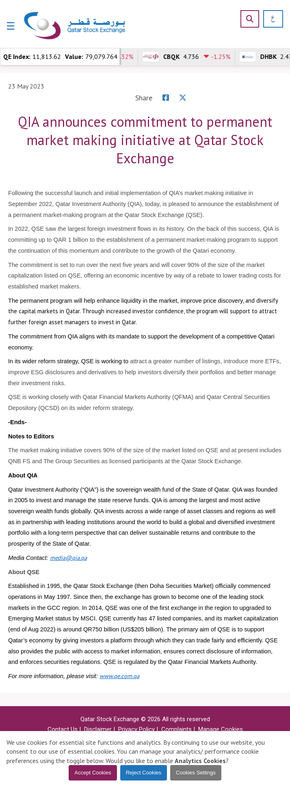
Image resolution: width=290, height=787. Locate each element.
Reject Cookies (143, 773)
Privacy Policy (136, 729)
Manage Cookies (220, 729)
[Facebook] (165, 97)
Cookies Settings (196, 773)
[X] (182, 97)
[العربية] (270, 19)
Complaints (176, 729)
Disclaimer (98, 729)
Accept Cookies (92, 773)
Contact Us (63, 729)
